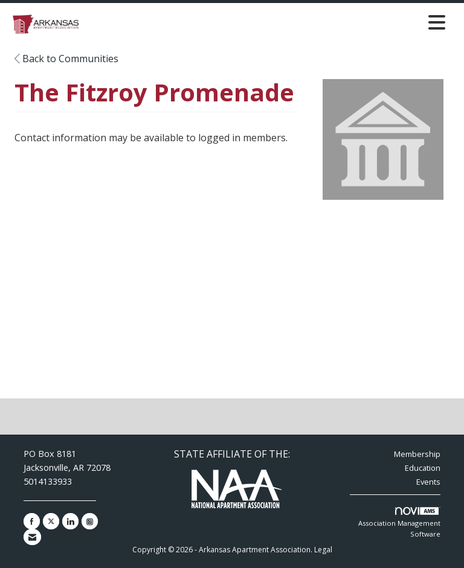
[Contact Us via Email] (32, 537)
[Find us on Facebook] (32, 521)
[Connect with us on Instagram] (90, 521)
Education (422, 467)
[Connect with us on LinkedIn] (70, 521)
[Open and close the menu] (267, 22)
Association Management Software (399, 522)
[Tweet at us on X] (51, 521)
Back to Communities (66, 58)
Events (428, 481)
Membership (417, 453)
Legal (323, 549)
